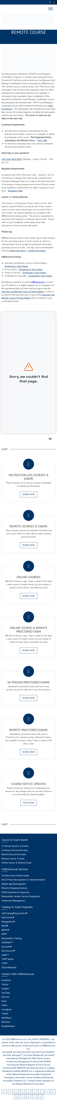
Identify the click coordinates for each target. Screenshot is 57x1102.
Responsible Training (12, 938)
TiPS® (4, 963)
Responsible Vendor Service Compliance (21, 896)
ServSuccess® (8, 950)
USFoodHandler (9, 967)
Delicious (6, 1021)
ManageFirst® (8, 921)
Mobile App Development (14, 883)
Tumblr (5, 1013)
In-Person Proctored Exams (15, 850)
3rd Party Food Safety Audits (15, 875)
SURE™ (5, 955)
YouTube (6, 992)
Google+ (6, 988)
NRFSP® (5, 930)
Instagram (7, 1009)
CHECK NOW (28, 802)
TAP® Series (8, 959)
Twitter (5, 984)
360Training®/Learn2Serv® (15, 913)
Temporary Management (13, 900)
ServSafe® (7, 946)
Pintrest (5, 996)
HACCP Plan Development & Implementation (23, 879)
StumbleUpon (8, 1026)
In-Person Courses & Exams (15, 846)
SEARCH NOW (28, 494)
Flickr (4, 1001)
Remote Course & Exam (13, 858)
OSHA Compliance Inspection (15, 892)
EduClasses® (8, 917)
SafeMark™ (7, 942)
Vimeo (4, 1005)
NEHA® (5, 925)
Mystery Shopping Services (14, 888)
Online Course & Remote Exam (16, 862)
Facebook (6, 980)
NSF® (4, 934)
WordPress (7, 1017)
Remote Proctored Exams (14, 854)
